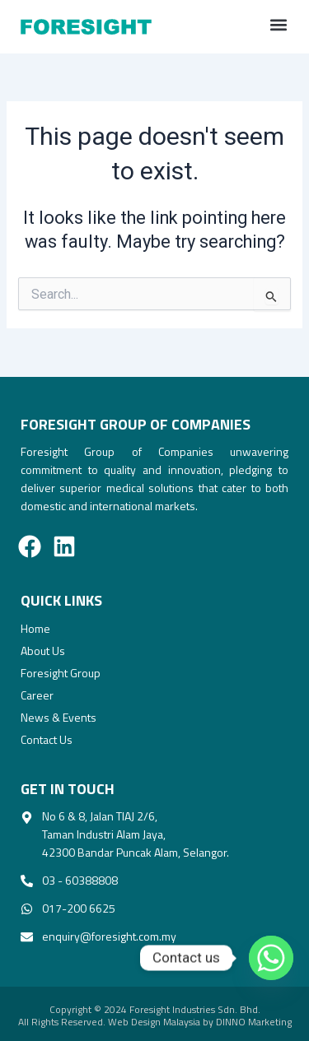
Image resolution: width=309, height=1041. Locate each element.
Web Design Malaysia (154, 1021)
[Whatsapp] (263, 958)
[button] (278, 25)
